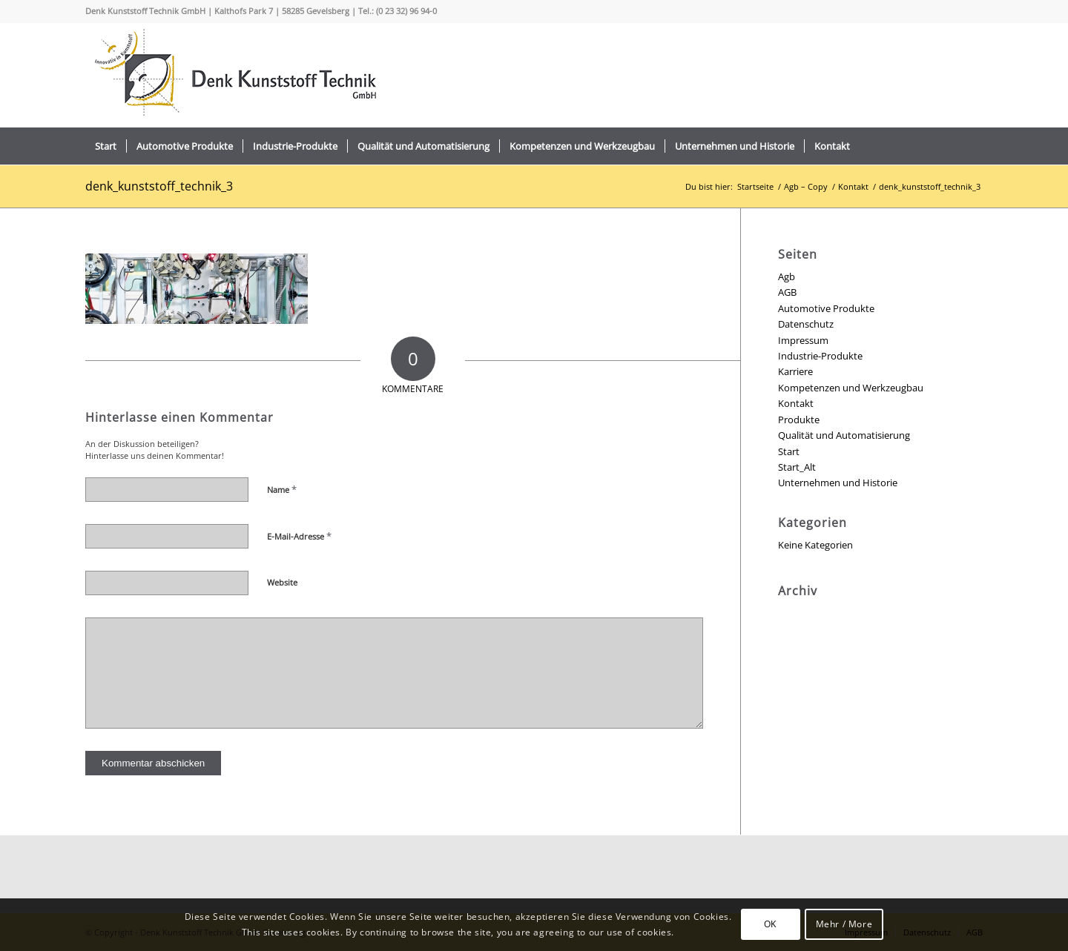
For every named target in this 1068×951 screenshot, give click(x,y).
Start (789, 451)
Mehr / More (844, 924)
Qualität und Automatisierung (844, 435)
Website (282, 582)
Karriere (795, 371)
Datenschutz (806, 324)
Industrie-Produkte (820, 355)
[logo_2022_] (233, 75)
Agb (786, 276)
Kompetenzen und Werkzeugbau (850, 387)
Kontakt (796, 403)
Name (282, 489)
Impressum (803, 340)
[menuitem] (105, 146)
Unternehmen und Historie (837, 482)
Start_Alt (797, 467)
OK (770, 924)
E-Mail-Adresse (299, 536)
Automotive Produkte (826, 308)
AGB (787, 292)
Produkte (799, 419)
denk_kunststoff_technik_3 (159, 186)
